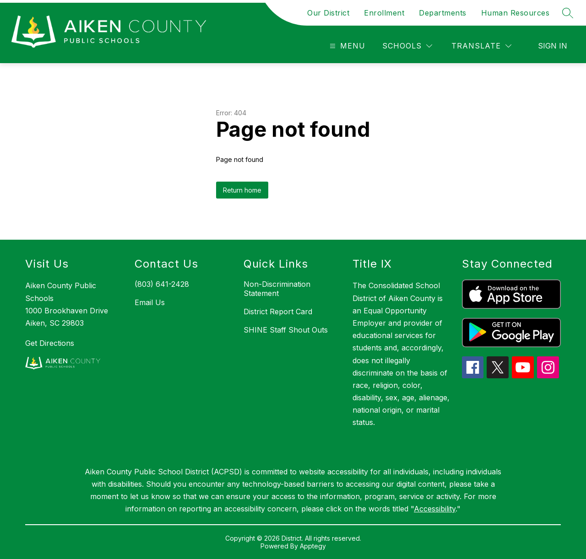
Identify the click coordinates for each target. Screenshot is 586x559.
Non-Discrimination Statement (277, 289)
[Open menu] (346, 46)
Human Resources (515, 12)
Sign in (552, 45)
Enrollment (384, 12)
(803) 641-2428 (162, 284)
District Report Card (278, 311)
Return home (242, 190)
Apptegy (313, 546)
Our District (328, 12)
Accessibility (435, 508)
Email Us (150, 302)
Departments (443, 12)
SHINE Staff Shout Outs (286, 329)
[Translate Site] (481, 46)
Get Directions (49, 343)
